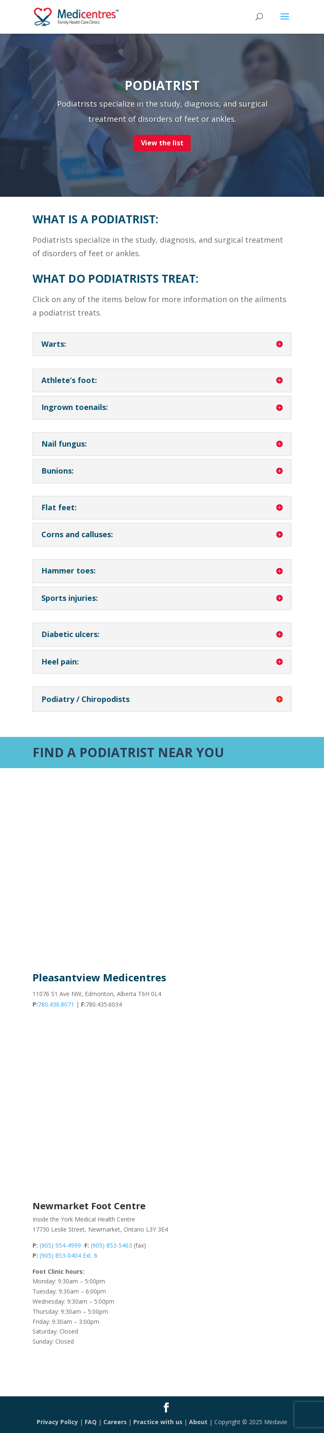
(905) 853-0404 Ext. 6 (68, 1255)
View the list (162, 142)
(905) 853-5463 (111, 1245)
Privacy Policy (57, 1422)
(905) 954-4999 (60, 1245)
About (198, 1422)
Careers (115, 1422)
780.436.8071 (56, 1004)
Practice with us (158, 1422)
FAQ (90, 1422)
